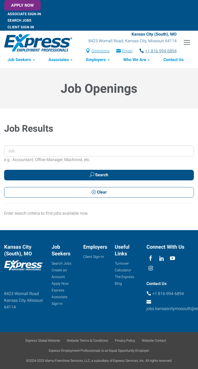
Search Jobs (19, 20)
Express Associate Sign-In (59, 297)
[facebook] (150, 259)
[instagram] (150, 269)
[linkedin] (161, 259)
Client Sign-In (20, 27)
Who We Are (134, 59)
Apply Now (22, 5)
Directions (101, 50)
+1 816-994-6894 (161, 50)
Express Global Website (43, 340)
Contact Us (173, 59)
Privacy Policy (125, 340)
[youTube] (172, 259)
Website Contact (154, 340)
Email (127, 50)
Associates (58, 59)
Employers (96, 59)
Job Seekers (19, 59)
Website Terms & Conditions (87, 340)
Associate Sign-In (24, 14)
